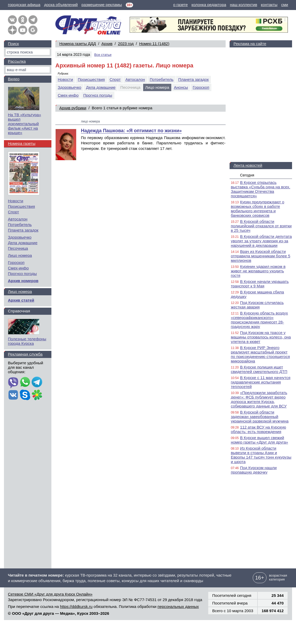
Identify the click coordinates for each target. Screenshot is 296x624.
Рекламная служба (25, 354)
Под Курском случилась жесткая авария (257, 304)
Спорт (115, 79)
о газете (180, 4)
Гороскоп (201, 87)
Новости (65, 79)
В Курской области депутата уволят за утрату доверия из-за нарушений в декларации (261, 241)
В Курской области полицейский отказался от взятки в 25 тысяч (261, 226)
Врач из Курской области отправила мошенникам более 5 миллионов (260, 256)
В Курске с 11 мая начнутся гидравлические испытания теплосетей (260, 382)
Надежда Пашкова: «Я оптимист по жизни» (131, 130)
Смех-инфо (68, 95)
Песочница (18, 248)
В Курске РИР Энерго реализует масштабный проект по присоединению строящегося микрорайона (260, 354)
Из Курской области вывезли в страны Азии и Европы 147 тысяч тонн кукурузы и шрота (261, 455)
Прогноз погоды (97, 95)
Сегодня (247, 175)
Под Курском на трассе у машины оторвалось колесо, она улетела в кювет (261, 337)
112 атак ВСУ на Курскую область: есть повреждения (258, 429)
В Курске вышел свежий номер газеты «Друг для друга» (259, 439)
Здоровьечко (69, 87)
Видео (14, 79)
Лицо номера (20, 255)
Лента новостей (248, 165)
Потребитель (161, 79)
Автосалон (135, 79)
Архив (107, 43)
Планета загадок (193, 79)
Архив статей (21, 300)
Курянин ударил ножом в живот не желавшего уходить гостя (258, 271)
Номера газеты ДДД (77, 43)
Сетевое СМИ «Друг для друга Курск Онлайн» (50, 594)
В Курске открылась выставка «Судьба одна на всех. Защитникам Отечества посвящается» (260, 189)
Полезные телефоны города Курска (27, 341)
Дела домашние (100, 87)
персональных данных (178, 606)
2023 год (126, 43)
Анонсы (181, 87)
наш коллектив (243, 4)
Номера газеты (21, 143)
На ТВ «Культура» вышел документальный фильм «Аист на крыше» (24, 123)
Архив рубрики (72, 108)
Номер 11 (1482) (154, 43)
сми (284, 4)
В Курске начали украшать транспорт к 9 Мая (260, 283)
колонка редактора (209, 4)
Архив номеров (23, 280)
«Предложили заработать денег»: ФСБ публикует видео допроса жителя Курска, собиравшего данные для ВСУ (259, 399)
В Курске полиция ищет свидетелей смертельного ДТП (259, 369)
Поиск (13, 43)
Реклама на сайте (250, 43)
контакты (269, 4)
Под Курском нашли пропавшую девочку (254, 469)
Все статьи (102, 55)
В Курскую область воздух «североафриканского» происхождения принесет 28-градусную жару (259, 320)
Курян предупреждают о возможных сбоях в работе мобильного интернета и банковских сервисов (257, 209)
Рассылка (17, 61)
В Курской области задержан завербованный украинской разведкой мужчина (260, 416)
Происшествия (91, 79)
